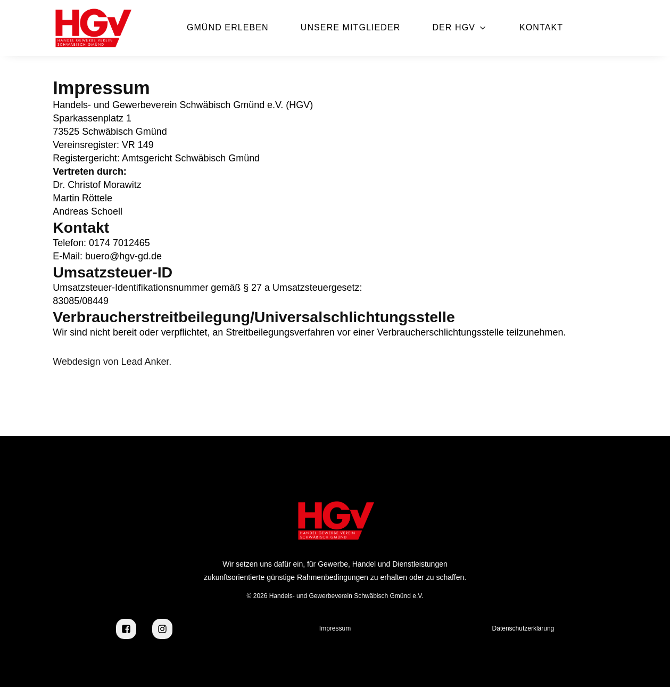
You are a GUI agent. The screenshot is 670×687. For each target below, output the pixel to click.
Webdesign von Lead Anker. (112, 361)
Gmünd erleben (228, 27)
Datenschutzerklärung (523, 628)
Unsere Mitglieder (351, 27)
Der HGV (453, 27)
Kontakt (541, 27)
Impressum (335, 628)
